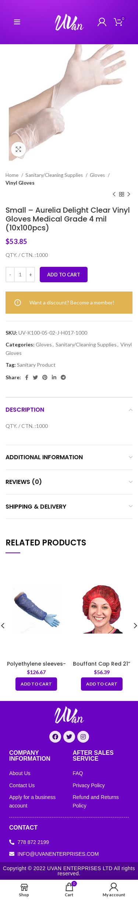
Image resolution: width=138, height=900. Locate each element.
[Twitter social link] (35, 377)
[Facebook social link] (27, 377)
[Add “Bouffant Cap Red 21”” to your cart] (102, 684)
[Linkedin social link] (54, 377)
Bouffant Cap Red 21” (101, 663)
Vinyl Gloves (20, 183)
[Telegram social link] (63, 377)
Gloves (98, 175)
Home (13, 175)
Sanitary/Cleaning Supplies (54, 175)
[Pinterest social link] (45, 377)
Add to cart (63, 275)
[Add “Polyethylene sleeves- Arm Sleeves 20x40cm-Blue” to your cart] (36, 684)
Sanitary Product (36, 365)
